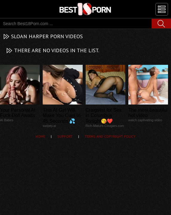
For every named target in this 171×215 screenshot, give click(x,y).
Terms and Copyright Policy (110, 136)
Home (40, 136)
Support (65, 136)
